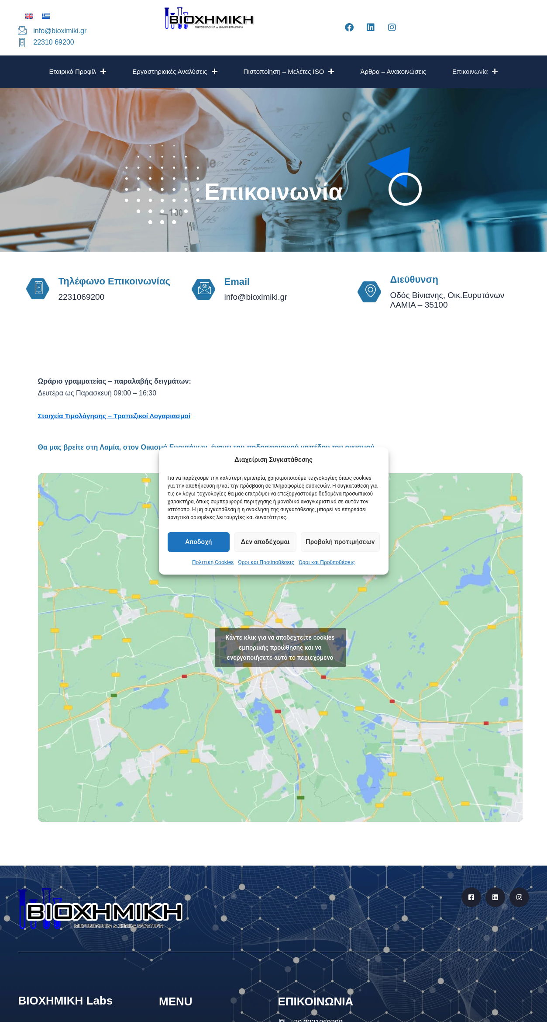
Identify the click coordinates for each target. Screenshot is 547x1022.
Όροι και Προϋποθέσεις (266, 562)
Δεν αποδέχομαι (265, 542)
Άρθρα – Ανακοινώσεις (393, 71)
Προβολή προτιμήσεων (340, 542)
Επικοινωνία (475, 71)
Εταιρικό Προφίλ (78, 71)
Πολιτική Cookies (213, 562)
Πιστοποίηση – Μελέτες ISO (289, 71)
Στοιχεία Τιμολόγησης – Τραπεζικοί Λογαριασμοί (118, 415)
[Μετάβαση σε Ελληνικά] (46, 16)
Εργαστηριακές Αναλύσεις (174, 71)
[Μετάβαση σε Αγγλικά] (29, 16)
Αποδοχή (198, 542)
